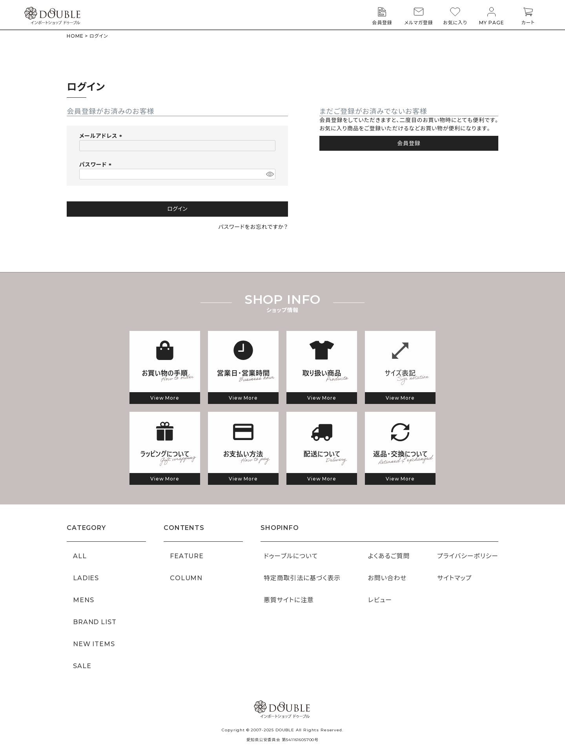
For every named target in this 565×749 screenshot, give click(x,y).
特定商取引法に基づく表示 (302, 578)
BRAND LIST (94, 622)
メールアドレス (102, 135)
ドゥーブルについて (291, 556)
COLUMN (186, 578)
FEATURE (187, 556)
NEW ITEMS (94, 644)
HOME (75, 36)
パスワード (96, 164)
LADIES (86, 578)
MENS (83, 600)
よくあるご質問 (389, 556)
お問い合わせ (387, 578)
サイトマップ (454, 578)
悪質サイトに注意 (289, 600)
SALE (82, 666)
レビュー (380, 600)
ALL (80, 556)
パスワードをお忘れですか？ (253, 226)
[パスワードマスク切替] (269, 174)
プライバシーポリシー (467, 556)
